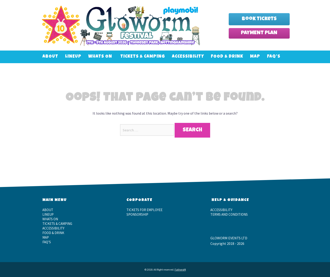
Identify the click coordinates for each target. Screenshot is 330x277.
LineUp (73, 57)
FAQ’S (273, 57)
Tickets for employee (144, 210)
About (50, 57)
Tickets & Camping (142, 57)
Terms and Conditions (229, 214)
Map (255, 57)
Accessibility (188, 57)
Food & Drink (227, 57)
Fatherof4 (180, 269)
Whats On (100, 57)
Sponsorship (137, 214)
